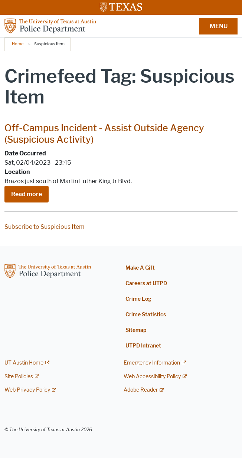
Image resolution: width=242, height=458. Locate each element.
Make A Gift (140, 268)
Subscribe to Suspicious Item (44, 226)
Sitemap (135, 330)
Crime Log (138, 299)
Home (17, 43)
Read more (26, 194)
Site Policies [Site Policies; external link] (18, 376)
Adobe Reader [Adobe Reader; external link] (141, 390)
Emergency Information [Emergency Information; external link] (152, 363)
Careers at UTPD (146, 283)
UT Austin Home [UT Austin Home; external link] (23, 363)
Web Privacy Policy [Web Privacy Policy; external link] (27, 390)
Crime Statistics (145, 315)
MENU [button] (219, 26)
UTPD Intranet (143, 346)
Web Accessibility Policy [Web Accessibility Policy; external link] (152, 376)
